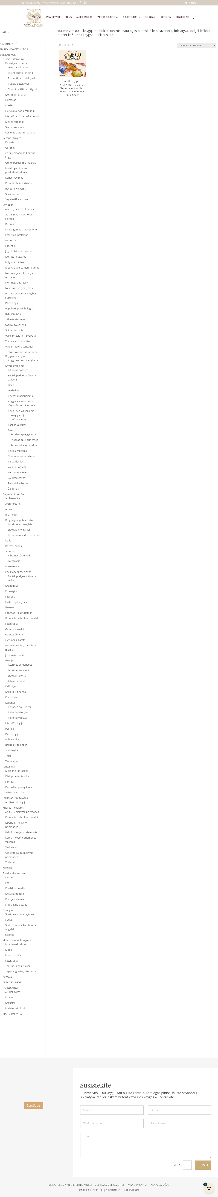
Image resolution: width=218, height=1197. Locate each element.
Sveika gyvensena (15, 325)
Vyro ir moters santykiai (19, 346)
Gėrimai (10, 147)
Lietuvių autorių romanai (20, 110)
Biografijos (11, 514)
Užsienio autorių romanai (20, 132)
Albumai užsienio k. (19, 555)
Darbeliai (13, 390)
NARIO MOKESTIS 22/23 (14, 49)
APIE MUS (36, 17)
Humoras (10, 100)
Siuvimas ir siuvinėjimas (19, 914)
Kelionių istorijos (18, 712)
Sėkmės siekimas (15, 319)
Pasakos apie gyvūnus (23, 434)
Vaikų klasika (15, 461)
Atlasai (9, 509)
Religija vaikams (17, 450)
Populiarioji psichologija (19, 308)
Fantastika (9, 766)
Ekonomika (11, 585)
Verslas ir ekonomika (17, 341)
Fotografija (14, 561)
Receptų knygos (12, 138)
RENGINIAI (150, 17)
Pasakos (12, 430)
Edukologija (12, 566)
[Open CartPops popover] (209, 1188)
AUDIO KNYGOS (84, 17)
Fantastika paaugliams (18, 787)
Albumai (10, 551)
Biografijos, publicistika (19, 520)
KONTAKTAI (165, 17)
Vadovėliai (11, 847)
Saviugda (8, 204)
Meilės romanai (14, 121)
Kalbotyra (11, 686)
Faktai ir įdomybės (16, 602)
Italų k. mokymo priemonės (21, 832)
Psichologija (12, 303)
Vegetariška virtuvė (16, 199)
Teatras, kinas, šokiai (17, 966)
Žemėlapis (33, 1105)
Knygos (9, 997)
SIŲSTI (202, 1165)
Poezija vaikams (17, 425)
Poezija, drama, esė (14, 873)
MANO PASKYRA (12, 1013)
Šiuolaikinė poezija (16, 904)
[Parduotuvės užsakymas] (196, 45)
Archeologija (12, 498)
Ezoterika (10, 240)
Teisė (8, 755)
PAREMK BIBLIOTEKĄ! (107, 17)
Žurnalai (8, 977)
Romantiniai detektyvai (21, 78)
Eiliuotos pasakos (18, 370)
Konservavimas (14, 177)
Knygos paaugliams (16, 356)
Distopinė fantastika (17, 776)
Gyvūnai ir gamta (15, 640)
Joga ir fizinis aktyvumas (19, 251)
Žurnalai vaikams (18, 483)
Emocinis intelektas (16, 235)
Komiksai (8, 867)
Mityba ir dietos (14, 262)
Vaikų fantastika (14, 792)
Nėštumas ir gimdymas (19, 288)
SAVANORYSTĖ (53, 17)
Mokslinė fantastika (16, 770)
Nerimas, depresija (16, 282)
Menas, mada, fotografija (17, 940)
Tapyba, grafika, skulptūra (20, 971)
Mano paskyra (137, 1185)
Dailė (11, 385)
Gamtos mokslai (14, 629)
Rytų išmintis (13, 314)
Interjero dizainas (15, 944)
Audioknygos (12, 992)
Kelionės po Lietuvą (19, 707)
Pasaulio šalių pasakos (24, 445)
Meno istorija (13, 955)
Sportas (9, 934)
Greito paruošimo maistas (20, 162)
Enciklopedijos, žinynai (18, 572)
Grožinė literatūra (13, 59)
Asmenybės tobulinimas (19, 209)
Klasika (9, 105)
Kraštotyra (11, 697)
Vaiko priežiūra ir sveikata (20, 335)
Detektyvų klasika (18, 67)
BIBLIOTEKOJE (130, 17)
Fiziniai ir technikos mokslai (21, 618)
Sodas (8, 919)
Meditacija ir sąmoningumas (22, 267)
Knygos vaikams (14, 365)
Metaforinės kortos (16, 1008)
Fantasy (9, 781)
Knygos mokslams (13, 807)
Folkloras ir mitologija (15, 798)
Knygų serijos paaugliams (23, 360)
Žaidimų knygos (17, 478)
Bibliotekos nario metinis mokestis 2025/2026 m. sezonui (86, 1185)
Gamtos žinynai (14, 634)
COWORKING (182, 17)
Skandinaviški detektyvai (22, 89)
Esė (7, 883)
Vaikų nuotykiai (17, 467)
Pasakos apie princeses (24, 439)
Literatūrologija (14, 723)
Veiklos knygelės (17, 472)
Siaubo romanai (14, 127)
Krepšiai (10, 1002)
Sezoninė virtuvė (15, 194)
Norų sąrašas (160, 1185)
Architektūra (12, 503)
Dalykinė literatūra (14, 494)
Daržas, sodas (13, 546)
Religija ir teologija (16, 745)
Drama (9, 877)
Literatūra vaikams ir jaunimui (20, 352)
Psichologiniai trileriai (21, 72)
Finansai (10, 607)
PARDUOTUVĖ (11, 987)
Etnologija (11, 591)
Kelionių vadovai (17, 717)
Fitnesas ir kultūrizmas (18, 612)
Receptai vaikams (15, 188)
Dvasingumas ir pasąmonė (21, 229)
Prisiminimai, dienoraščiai (23, 535)
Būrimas (10, 224)
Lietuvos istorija (17, 675)
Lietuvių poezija (14, 893)
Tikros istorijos (16, 681)
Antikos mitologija (15, 802)
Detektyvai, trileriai (16, 63)
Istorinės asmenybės (20, 524)
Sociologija (11, 750)
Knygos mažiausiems (20, 396)
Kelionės (10, 702)
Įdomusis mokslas (15, 655)
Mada (8, 949)
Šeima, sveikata (14, 330)
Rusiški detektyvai (18, 83)
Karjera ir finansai (16, 691)
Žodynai (10, 862)
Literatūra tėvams (15, 256)
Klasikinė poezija (15, 888)
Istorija (9, 660)
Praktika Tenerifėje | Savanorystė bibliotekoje (109, 1190)
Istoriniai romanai (15, 94)
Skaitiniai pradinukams (21, 456)
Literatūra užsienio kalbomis (22, 116)
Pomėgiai (8, 910)
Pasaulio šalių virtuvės (18, 183)
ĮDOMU (68, 17)
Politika (9, 728)
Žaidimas (13, 488)
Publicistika (12, 739)
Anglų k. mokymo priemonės (22, 812)
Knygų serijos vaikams (21, 411)
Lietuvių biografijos (19, 529)
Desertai (10, 142)
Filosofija (10, 246)
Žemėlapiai (11, 761)
